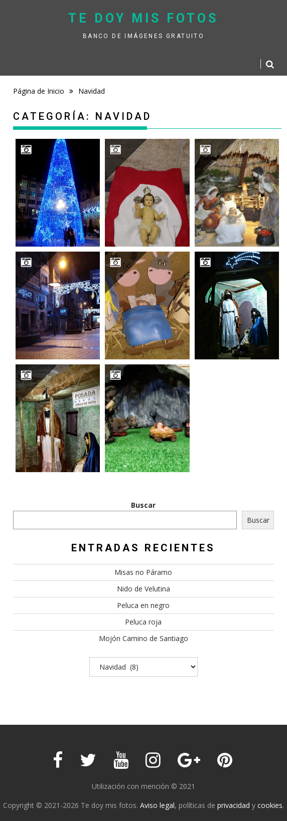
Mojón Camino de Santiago (143, 638)
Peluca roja (143, 622)
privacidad (233, 805)
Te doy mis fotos (143, 18)
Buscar (143, 505)
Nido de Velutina (143, 588)
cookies (269, 805)
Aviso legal (157, 805)
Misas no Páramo (143, 572)
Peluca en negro (143, 605)
